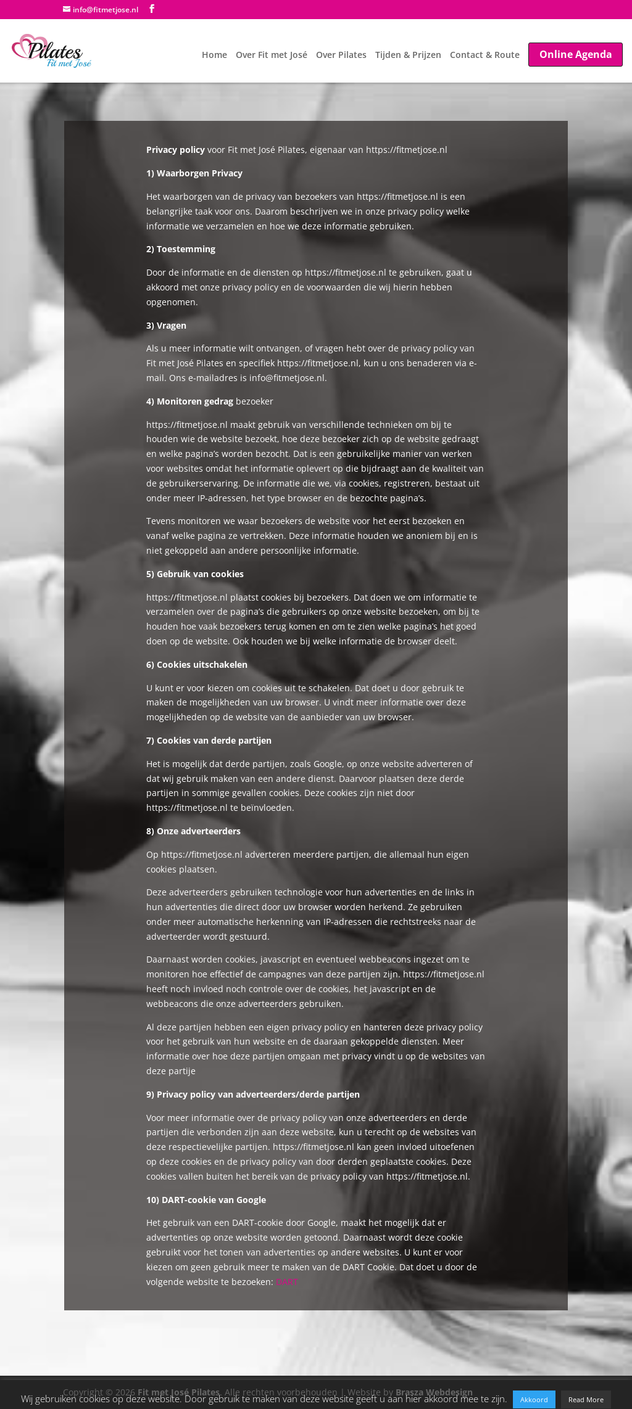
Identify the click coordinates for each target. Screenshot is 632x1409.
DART (287, 1282)
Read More (586, 1399)
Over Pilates (341, 55)
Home (214, 55)
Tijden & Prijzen (408, 55)
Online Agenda (575, 54)
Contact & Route (485, 55)
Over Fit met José (271, 55)
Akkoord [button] (534, 1399)
